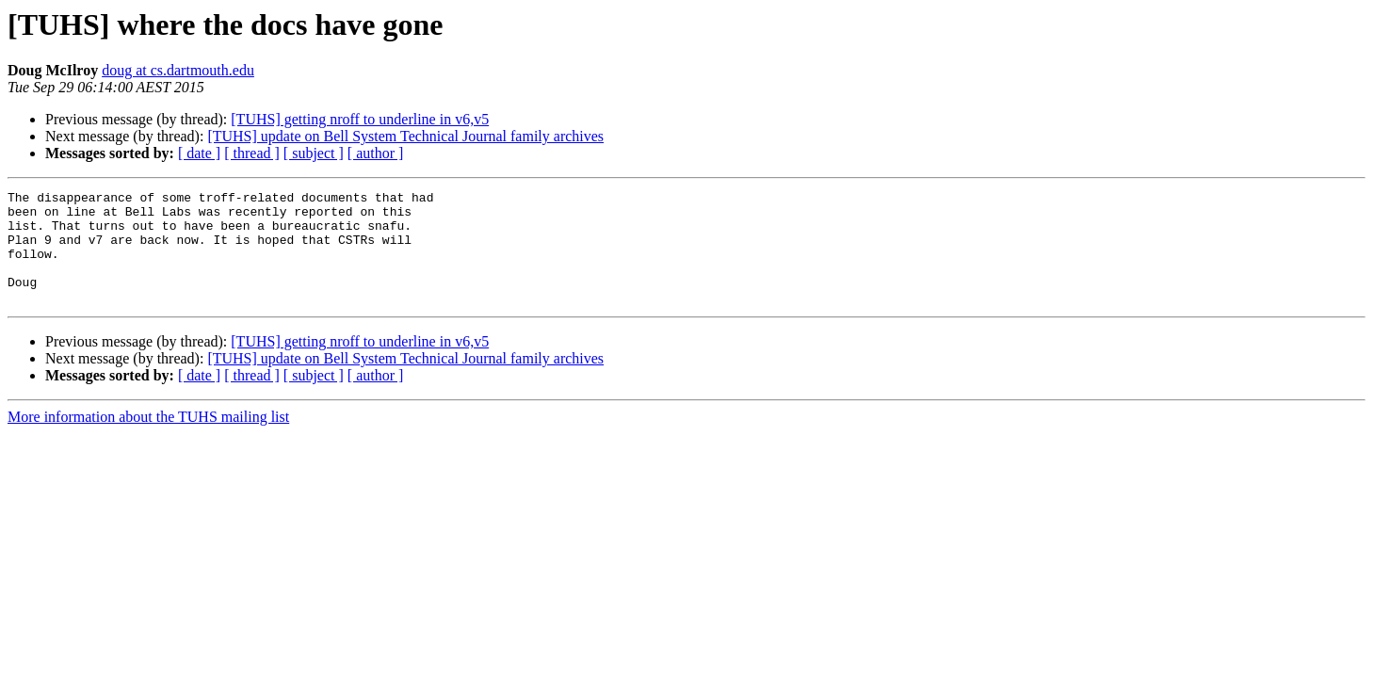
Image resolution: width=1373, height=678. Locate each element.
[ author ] (375, 153)
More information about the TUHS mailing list (148, 439)
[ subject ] (313, 153)
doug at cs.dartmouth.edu (178, 70)
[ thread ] (252, 153)
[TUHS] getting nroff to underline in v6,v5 (360, 119)
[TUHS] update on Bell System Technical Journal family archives (405, 136)
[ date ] (199, 153)
